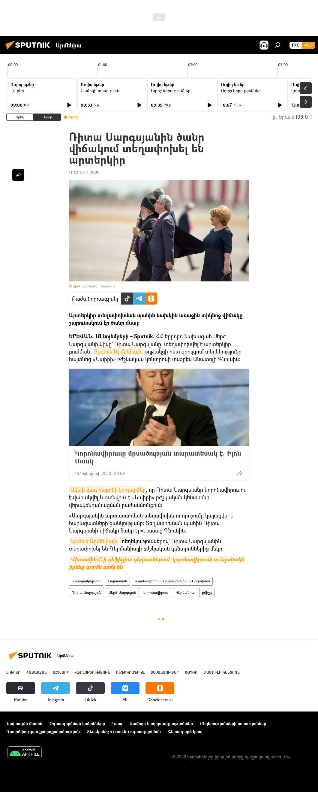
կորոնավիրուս (155, 592)
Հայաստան (117, 581)
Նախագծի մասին (24, 723)
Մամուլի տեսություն (100, 90)
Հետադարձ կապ (185, 731)
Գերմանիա (185, 592)
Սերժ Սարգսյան (122, 592)
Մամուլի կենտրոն (221, 672)
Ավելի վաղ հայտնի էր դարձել (107, 489)
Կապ (117, 723)
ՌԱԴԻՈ (191, 672)
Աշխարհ (61, 672)
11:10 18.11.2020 (84, 172)
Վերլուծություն (92, 672)
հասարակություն (86, 581)
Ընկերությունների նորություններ (233, 723)
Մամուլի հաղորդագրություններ (161, 723)
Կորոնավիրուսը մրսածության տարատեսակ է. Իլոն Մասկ (158, 457)
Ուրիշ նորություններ (170, 90)
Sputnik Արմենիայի (117, 351)
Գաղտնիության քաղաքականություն (43, 731)
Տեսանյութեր (165, 672)
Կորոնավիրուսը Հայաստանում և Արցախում (172, 581)
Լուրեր (17, 90)
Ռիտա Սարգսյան (86, 592)
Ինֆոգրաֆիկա (130, 672)
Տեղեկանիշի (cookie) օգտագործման (124, 731)
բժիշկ (207, 592)
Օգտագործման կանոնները (77, 723)
